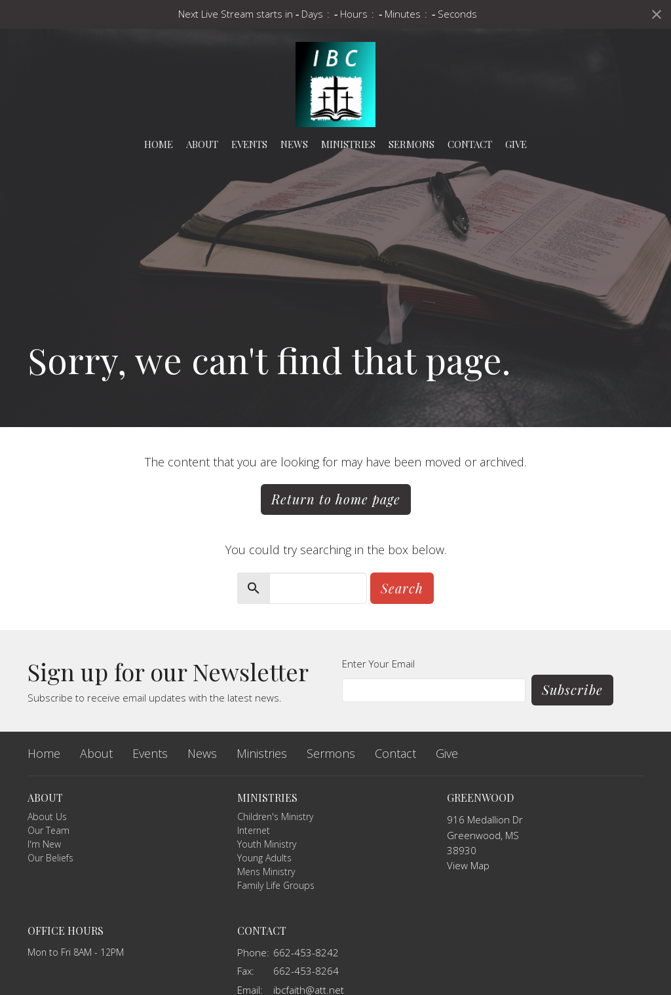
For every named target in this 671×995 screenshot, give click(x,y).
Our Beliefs (50, 858)
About (202, 144)
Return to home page (335, 499)
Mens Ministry (266, 871)
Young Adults (264, 858)
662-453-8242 (306, 952)
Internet (253, 830)
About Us (47, 816)
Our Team (48, 830)
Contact (470, 144)
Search (402, 588)
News (294, 144)
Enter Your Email (378, 663)
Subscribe (572, 689)
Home (158, 144)
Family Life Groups (276, 885)
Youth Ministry (266, 844)
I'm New (44, 844)
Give (516, 144)
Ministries (348, 144)
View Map (468, 865)
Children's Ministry (275, 816)
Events (249, 144)
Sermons (411, 144)
